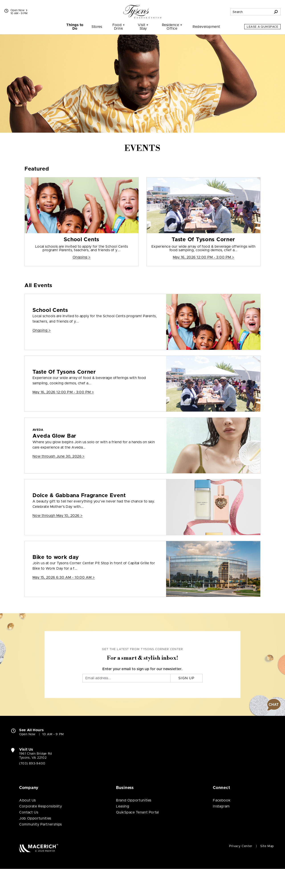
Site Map (267, 846)
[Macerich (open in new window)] (38, 848)
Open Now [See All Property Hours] (18, 10)
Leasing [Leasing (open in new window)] (122, 806)
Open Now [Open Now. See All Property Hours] (27, 734)
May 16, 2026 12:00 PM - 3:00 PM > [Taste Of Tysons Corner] (203, 257)
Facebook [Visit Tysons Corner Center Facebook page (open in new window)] (221, 800)
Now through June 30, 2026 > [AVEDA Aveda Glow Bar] (59, 456)
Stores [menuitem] (97, 27)
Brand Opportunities (133, 800)
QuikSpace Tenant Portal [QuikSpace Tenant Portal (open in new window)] (137, 812)
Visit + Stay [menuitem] (143, 26)
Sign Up (186, 678)
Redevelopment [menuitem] (206, 27)
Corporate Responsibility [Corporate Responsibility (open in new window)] (40, 806)
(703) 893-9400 (32, 763)
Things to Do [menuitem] (74, 26)
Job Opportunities (35, 818)
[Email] (126, 678)
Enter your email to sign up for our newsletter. (142, 669)
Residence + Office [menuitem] (172, 26)
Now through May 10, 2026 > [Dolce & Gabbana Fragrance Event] (57, 515)
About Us (27, 800)
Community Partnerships (40, 824)
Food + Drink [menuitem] (118, 26)
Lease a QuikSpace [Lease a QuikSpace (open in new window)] (262, 26)
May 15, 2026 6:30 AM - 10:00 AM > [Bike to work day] (64, 577)
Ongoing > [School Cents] (82, 257)
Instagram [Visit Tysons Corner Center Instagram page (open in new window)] (221, 806)
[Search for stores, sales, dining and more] (251, 11)
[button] (274, 704)
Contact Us (28, 812)
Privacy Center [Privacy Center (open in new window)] (240, 846)
